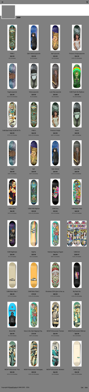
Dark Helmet (55, 170)
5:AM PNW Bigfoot (33, 209)
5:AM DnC (77, 253)
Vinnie (77, 131)
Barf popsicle (55, 54)
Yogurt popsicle (12, 93)
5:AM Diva (55, 209)
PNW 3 (12, 54)
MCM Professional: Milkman (77, 332)
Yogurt (12, 170)
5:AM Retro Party (77, 209)
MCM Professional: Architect (55, 370)
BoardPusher (13, 387)
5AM (18, 18)
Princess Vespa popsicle (77, 54)
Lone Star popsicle (55, 93)
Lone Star (77, 170)
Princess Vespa (55, 131)
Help (86, 387)
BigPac (34, 253)
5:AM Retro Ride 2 (33, 292)
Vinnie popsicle (33, 93)
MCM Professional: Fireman (55, 332)
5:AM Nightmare (12, 253)
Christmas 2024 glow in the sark (55, 292)
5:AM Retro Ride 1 (12, 292)
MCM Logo (76, 370)
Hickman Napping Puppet (55, 253)
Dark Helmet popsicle (33, 54)
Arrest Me (12, 332)
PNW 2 (34, 131)
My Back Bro (77, 292)
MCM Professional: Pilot (12, 370)
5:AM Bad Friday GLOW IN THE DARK (12, 131)
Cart (82, 387)
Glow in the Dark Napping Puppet (33, 332)
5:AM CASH (12, 209)
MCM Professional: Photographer (33, 370)
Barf (33, 170)
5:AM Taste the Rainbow (76, 93)
